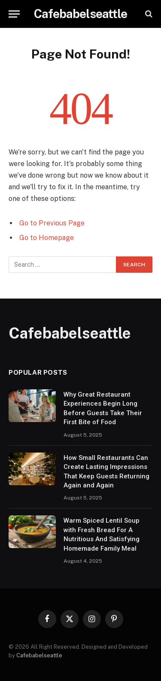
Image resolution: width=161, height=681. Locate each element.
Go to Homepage (46, 238)
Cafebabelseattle (39, 655)
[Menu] (14, 14)
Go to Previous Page (52, 223)
